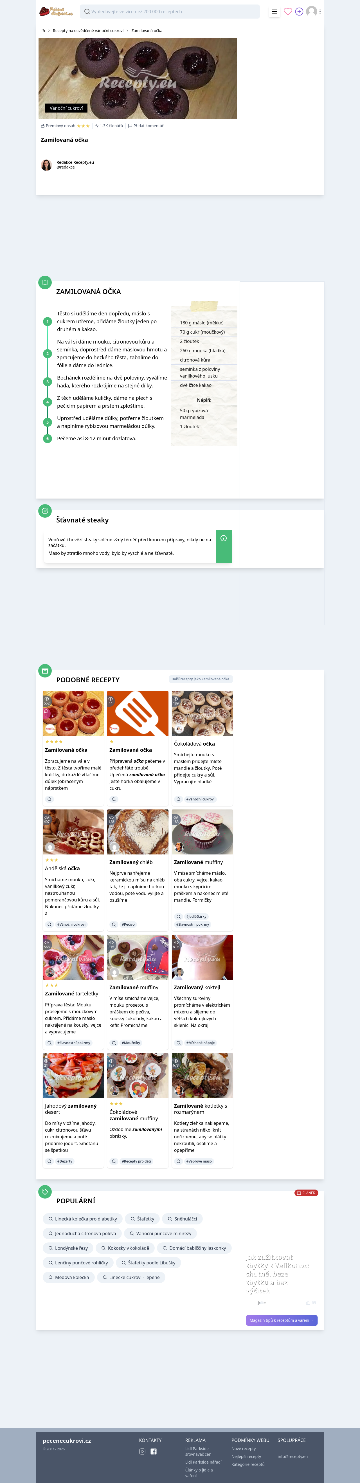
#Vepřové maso (199, 1161)
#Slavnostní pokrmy (192, 924)
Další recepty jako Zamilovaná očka (200, 679)
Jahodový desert (71, 1109)
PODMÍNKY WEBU (250, 1440)
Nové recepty (243, 1448)
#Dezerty (64, 1161)
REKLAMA (195, 1440)
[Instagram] (142, 1451)
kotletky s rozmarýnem (200, 1109)
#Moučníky (131, 1042)
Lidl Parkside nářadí (203, 1462)
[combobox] (170, 12)
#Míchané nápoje (200, 1042)
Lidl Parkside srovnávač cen (198, 1451)
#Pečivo (128, 924)
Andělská (62, 868)
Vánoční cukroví (66, 108)
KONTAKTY (150, 1440)
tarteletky (71, 993)
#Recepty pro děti (136, 1161)
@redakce (66, 167)
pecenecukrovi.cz (67, 1440)
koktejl (197, 987)
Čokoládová (194, 743)
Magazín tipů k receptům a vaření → (282, 1320)
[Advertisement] (282, 107)
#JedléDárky (196, 916)
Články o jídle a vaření (199, 1472)
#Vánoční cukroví (200, 799)
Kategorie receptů (248, 1464)
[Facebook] (153, 1451)
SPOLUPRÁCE (292, 1440)
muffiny (198, 862)
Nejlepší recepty (246, 1456)
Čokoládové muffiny (133, 1115)
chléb (131, 862)
